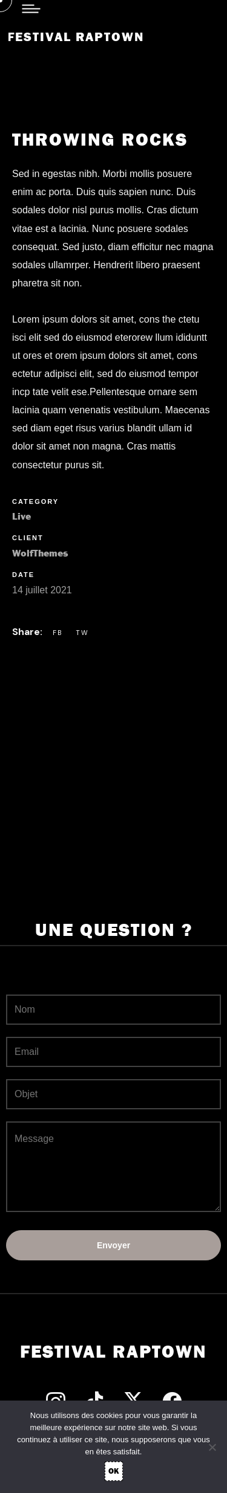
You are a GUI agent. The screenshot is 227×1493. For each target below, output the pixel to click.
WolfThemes (40, 553)
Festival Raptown (75, 37)
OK (113, 1471)
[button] (42, 88)
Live (21, 516)
